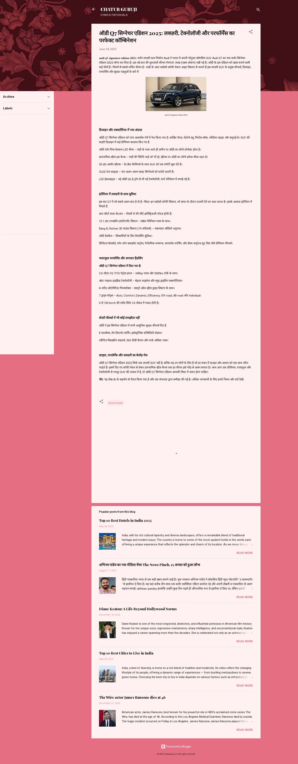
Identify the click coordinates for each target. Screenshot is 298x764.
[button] (250, 32)
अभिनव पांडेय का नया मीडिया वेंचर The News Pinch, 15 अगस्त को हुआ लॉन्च (149, 564)
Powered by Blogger (176, 746)
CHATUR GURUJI (119, 9)
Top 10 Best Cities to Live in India (126, 653)
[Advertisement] (27, 174)
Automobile (115, 403)
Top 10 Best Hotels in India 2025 (125, 520)
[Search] (258, 10)
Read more (244, 553)
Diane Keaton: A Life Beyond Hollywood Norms (138, 609)
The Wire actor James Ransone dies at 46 (132, 697)
